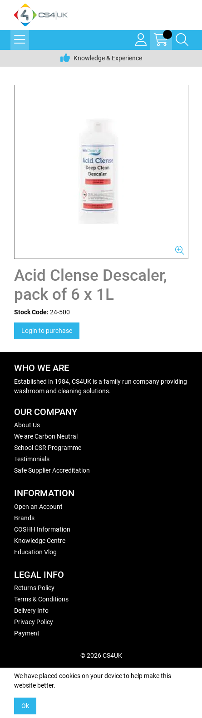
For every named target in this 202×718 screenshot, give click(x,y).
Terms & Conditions (41, 599)
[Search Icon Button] (182, 40)
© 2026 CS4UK (101, 655)
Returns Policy (34, 587)
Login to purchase (46, 330)
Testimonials (31, 459)
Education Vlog (35, 552)
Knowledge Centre (39, 540)
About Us (27, 425)
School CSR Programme (47, 447)
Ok (25, 705)
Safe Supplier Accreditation (52, 470)
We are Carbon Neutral (46, 436)
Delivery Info (31, 610)
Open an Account (38, 506)
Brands (24, 518)
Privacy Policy (33, 621)
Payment (26, 633)
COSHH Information (42, 529)
